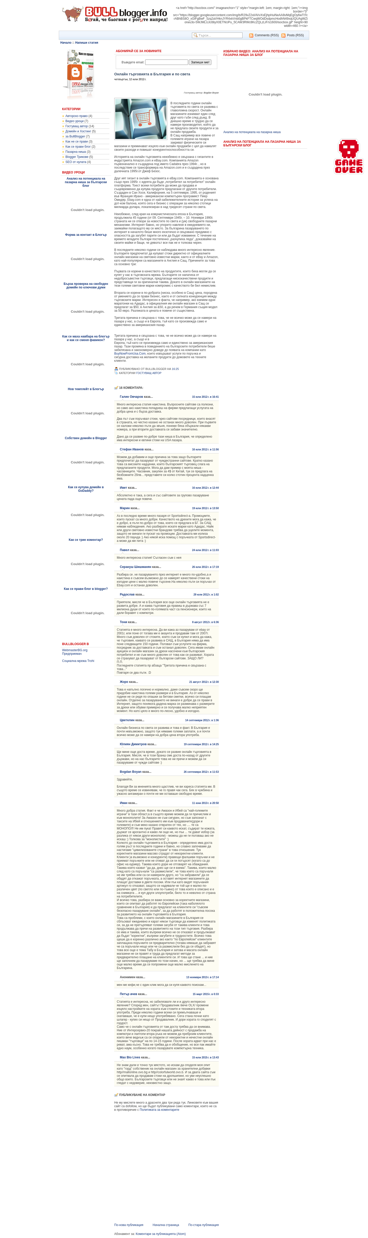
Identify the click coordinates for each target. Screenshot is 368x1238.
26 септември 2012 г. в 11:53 (201, 771)
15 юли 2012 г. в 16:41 (205, 396)
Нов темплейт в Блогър (86, 389)
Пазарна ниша (75, 152)
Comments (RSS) (267, 35)
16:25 (175, 368)
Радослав (127, 594)
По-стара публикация (203, 1225)
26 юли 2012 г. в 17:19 (205, 567)
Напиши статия (86, 42)
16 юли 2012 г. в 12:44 (205, 487)
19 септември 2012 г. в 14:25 (201, 744)
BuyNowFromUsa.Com (130, 353)
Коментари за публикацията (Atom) (161, 1234)
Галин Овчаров (131, 397)
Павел (124, 550)
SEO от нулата (75, 162)
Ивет (123, 487)
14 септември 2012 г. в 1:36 (202, 720)
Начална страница (166, 1225)
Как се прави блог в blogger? (86, 589)
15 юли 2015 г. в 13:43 (205, 1057)
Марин (125, 508)
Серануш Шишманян (135, 567)
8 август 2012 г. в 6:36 (205, 622)
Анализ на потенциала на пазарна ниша (252, 132)
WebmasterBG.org (74, 650)
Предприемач (72, 654)
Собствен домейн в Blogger (86, 438)
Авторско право (76, 116)
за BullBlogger (75, 136)
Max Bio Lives (130, 1057)
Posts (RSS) (295, 35)
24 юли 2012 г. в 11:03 (205, 550)
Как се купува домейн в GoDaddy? (86, 489)
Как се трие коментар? (86, 540)
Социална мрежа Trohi (78, 661)
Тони (123, 622)
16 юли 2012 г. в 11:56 (205, 449)
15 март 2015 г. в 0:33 (206, 994)
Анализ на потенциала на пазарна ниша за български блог (86, 182)
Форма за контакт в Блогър (86, 235)
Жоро (124, 682)
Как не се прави (76, 141)
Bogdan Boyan (131, 772)
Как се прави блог (78, 146)
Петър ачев (128, 994)
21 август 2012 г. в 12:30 (204, 682)
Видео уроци (74, 121)
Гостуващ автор (76, 126)
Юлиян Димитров (133, 744)
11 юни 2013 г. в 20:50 (205, 803)
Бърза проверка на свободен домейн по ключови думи (86, 285)
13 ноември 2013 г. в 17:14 (202, 977)
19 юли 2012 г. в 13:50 (205, 508)
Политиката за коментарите (159, 1110)
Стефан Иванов (132, 449)
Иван (124, 803)
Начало (65, 42)
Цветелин (127, 720)
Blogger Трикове (76, 157)
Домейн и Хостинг (78, 131)
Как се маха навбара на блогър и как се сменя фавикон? (85, 338)
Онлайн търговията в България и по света (152, 74)
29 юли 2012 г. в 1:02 (206, 594)
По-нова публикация (128, 1225)
